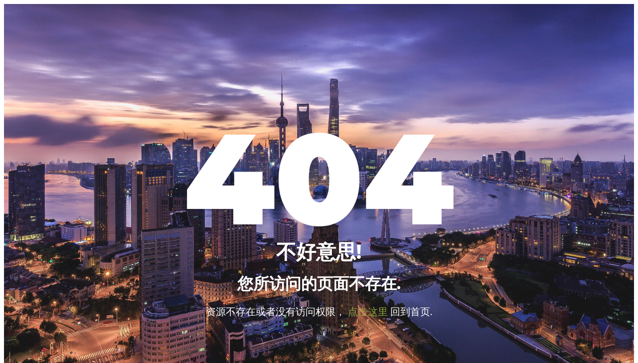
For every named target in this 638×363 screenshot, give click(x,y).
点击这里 (368, 311)
